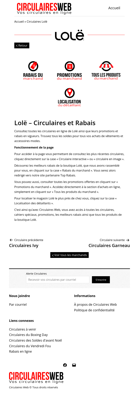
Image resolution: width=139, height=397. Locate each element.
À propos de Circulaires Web (95, 304)
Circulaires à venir (22, 329)
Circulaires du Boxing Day (28, 335)
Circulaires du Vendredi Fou (30, 346)
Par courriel (18, 304)
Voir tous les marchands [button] (69, 255)
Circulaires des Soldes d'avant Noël (35, 340)
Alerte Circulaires (36, 273)
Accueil (114, 7)
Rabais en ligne (20, 351)
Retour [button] (22, 45)
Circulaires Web (49, 210)
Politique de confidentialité (94, 310)
